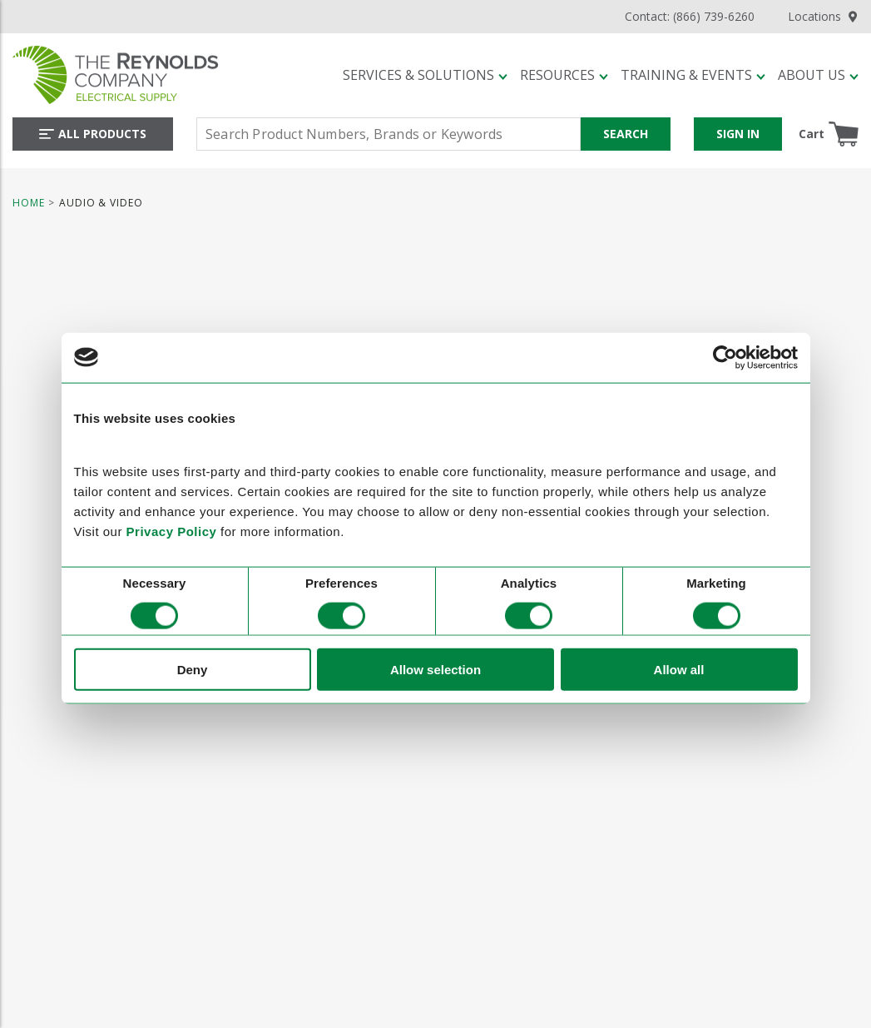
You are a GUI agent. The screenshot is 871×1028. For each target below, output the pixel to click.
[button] (425, 75)
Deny (192, 670)
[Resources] (564, 75)
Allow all (679, 670)
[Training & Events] (693, 75)
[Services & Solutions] (425, 75)
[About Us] (818, 75)
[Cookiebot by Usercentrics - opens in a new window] (725, 357)
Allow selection (435, 670)
